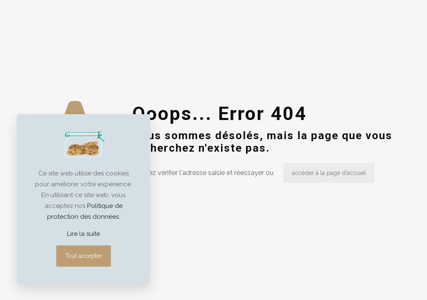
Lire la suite (83, 234)
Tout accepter (83, 255)
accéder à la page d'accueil (329, 173)
